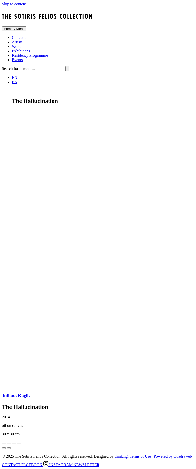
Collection (20, 37)
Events (17, 60)
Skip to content (14, 4)
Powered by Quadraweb (173, 456)
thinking (121, 456)
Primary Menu (14, 29)
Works (17, 46)
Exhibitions (21, 51)
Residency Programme (30, 55)
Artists (17, 42)
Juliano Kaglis (16, 395)
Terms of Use (140, 456)
